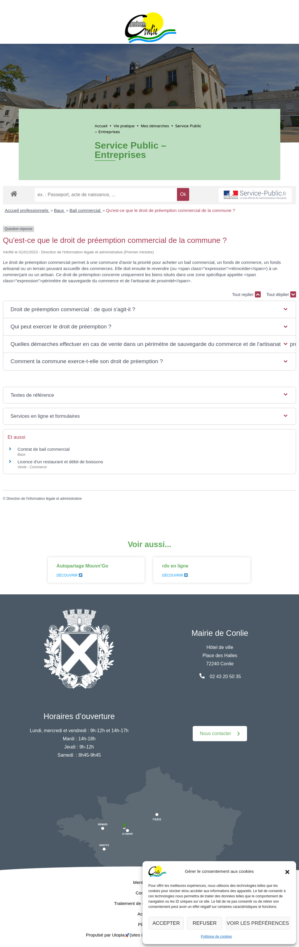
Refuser (207, 923)
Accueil (101, 126)
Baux (59, 210)
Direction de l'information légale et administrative (44, 499)
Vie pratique (124, 126)
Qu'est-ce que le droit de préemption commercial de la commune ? (171, 210)
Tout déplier (281, 294)
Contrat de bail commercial (43, 449)
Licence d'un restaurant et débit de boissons (60, 461)
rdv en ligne (175, 565)
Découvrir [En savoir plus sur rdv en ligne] (175, 575)
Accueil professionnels (27, 210)
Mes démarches (155, 126)
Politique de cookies (216, 936)
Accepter (167, 923)
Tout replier (246, 294)
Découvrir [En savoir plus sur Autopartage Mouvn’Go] (69, 575)
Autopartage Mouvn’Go (82, 565)
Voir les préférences (260, 923)
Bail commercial (85, 210)
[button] (287, 871)
